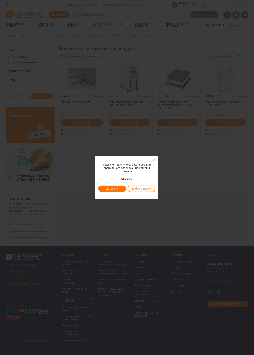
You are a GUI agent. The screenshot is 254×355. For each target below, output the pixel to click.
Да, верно (112, 188)
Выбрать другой (141, 188)
